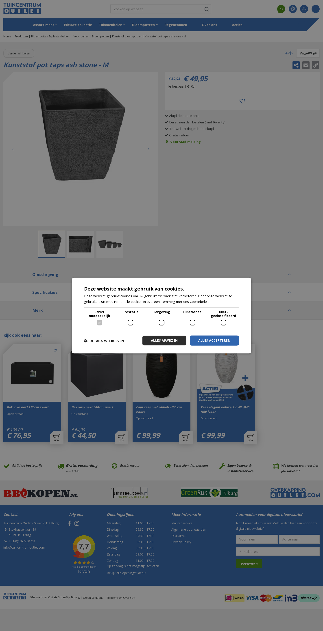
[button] (104, 340)
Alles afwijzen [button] (164, 340)
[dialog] (161, 315)
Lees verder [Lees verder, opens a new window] (220, 301)
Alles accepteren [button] (214, 340)
